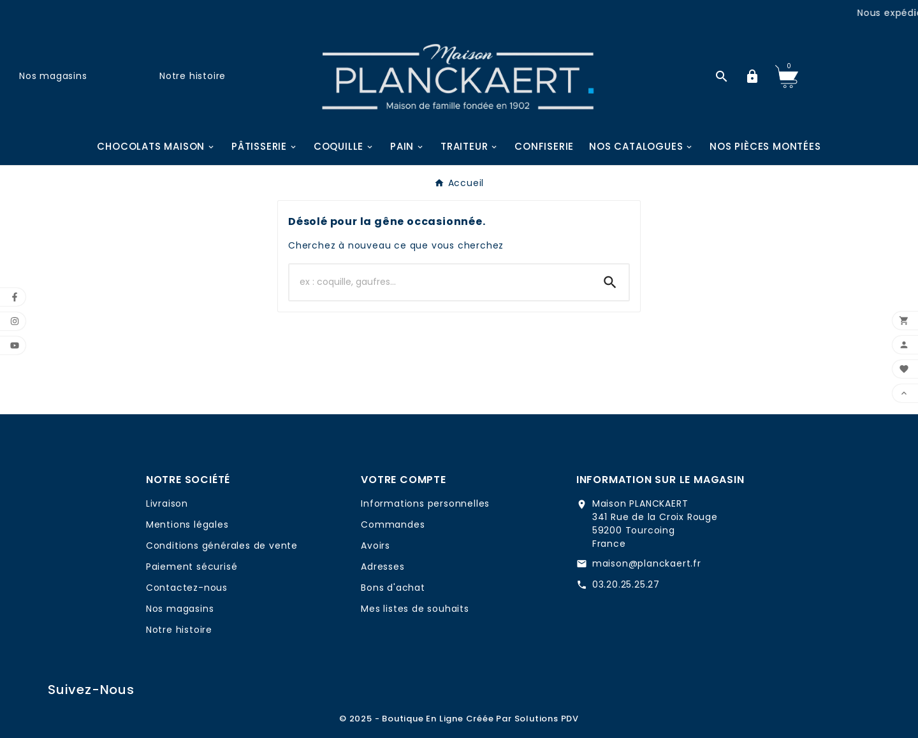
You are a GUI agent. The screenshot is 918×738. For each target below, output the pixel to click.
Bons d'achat (393, 587)
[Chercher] (440, 282)
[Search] (610, 282)
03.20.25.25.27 (626, 584)
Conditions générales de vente (222, 545)
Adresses (382, 566)
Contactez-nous (187, 587)
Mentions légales (187, 524)
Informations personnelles (425, 503)
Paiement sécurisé (192, 566)
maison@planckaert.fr (646, 563)
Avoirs (375, 545)
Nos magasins (53, 75)
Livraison (167, 503)
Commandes (393, 524)
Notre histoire (192, 75)
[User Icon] (752, 76)
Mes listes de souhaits (415, 608)
